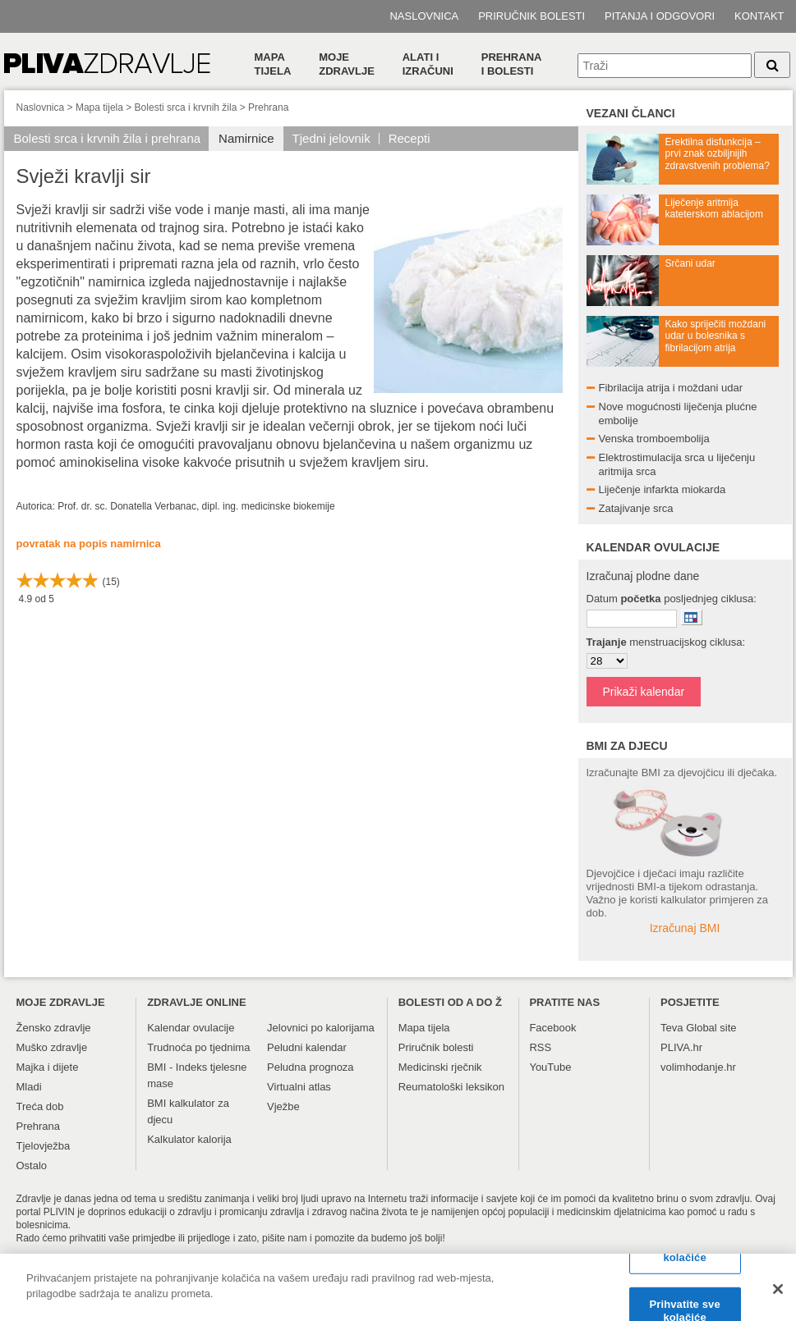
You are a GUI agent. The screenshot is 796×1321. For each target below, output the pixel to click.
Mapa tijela (273, 64)
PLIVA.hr (681, 1047)
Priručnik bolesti (531, 16)
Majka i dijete (47, 1067)
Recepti (409, 138)
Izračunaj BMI (685, 928)
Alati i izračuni (428, 64)
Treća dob (40, 1106)
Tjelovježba (43, 1146)
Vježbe (283, 1106)
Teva (671, 1028)
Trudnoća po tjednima (198, 1047)
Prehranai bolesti (511, 64)
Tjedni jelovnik (331, 138)
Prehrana (268, 107)
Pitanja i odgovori (660, 16)
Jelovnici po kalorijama (321, 1028)
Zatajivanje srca (636, 508)
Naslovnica (423, 16)
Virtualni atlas (299, 1087)
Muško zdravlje (52, 1047)
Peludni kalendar (307, 1047)
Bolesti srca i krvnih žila (186, 107)
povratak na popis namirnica (88, 543)
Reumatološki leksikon (451, 1087)
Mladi (29, 1087)
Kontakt (759, 16)
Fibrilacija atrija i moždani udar (671, 388)
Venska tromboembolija (654, 438)
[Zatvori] (778, 1297)
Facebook (552, 1028)
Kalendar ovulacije (190, 1028)
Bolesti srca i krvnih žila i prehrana (107, 138)
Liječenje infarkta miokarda (662, 489)
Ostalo (32, 1165)
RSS (540, 1047)
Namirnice (246, 138)
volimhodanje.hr (698, 1067)
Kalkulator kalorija (189, 1139)
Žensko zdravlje (53, 1028)
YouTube (550, 1067)
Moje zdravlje (347, 64)
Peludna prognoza (310, 1067)
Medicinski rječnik (440, 1067)
